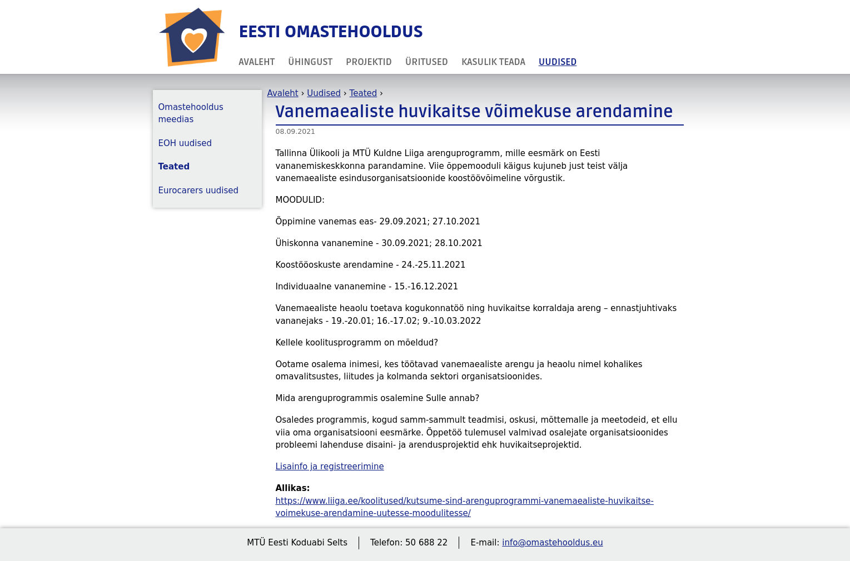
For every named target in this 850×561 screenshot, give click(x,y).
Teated (363, 93)
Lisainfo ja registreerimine (330, 467)
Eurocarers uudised (198, 191)
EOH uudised (185, 143)
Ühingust (310, 62)
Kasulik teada (493, 62)
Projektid (369, 62)
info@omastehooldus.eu (552, 543)
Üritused (426, 62)
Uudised (558, 62)
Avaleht (257, 62)
